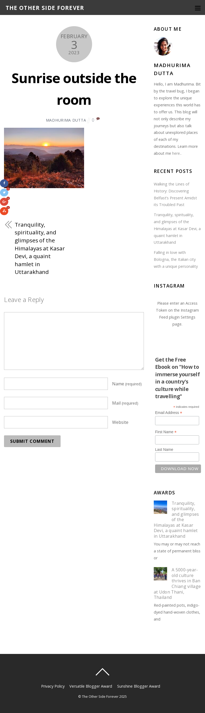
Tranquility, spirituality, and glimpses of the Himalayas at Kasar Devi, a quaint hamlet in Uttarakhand (40, 248)
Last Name (164, 449)
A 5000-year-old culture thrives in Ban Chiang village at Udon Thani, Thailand (177, 583)
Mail (125, 403)
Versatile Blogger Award (90, 686)
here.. (177, 153)
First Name (166, 432)
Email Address (168, 412)
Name (127, 384)
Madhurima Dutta (65, 120)
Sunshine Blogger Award (138, 686)
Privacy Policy (53, 686)
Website (120, 422)
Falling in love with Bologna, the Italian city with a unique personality (176, 259)
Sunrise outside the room (74, 88)
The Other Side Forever (100, 696)
